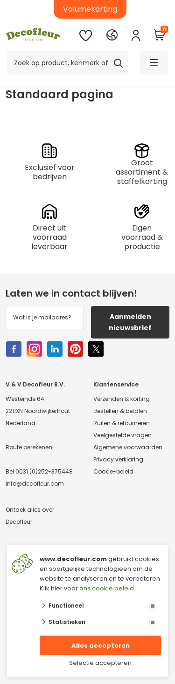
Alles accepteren (100, 645)
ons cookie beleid (106, 588)
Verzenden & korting (121, 399)
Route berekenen (29, 447)
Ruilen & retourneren (121, 423)
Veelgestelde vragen (122, 435)
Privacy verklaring (118, 459)
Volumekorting (90, 9)
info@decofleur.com (35, 484)
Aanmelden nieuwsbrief (130, 322)
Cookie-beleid (113, 471)
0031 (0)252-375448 (44, 471)
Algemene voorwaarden (127, 447)
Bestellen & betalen (120, 411)
